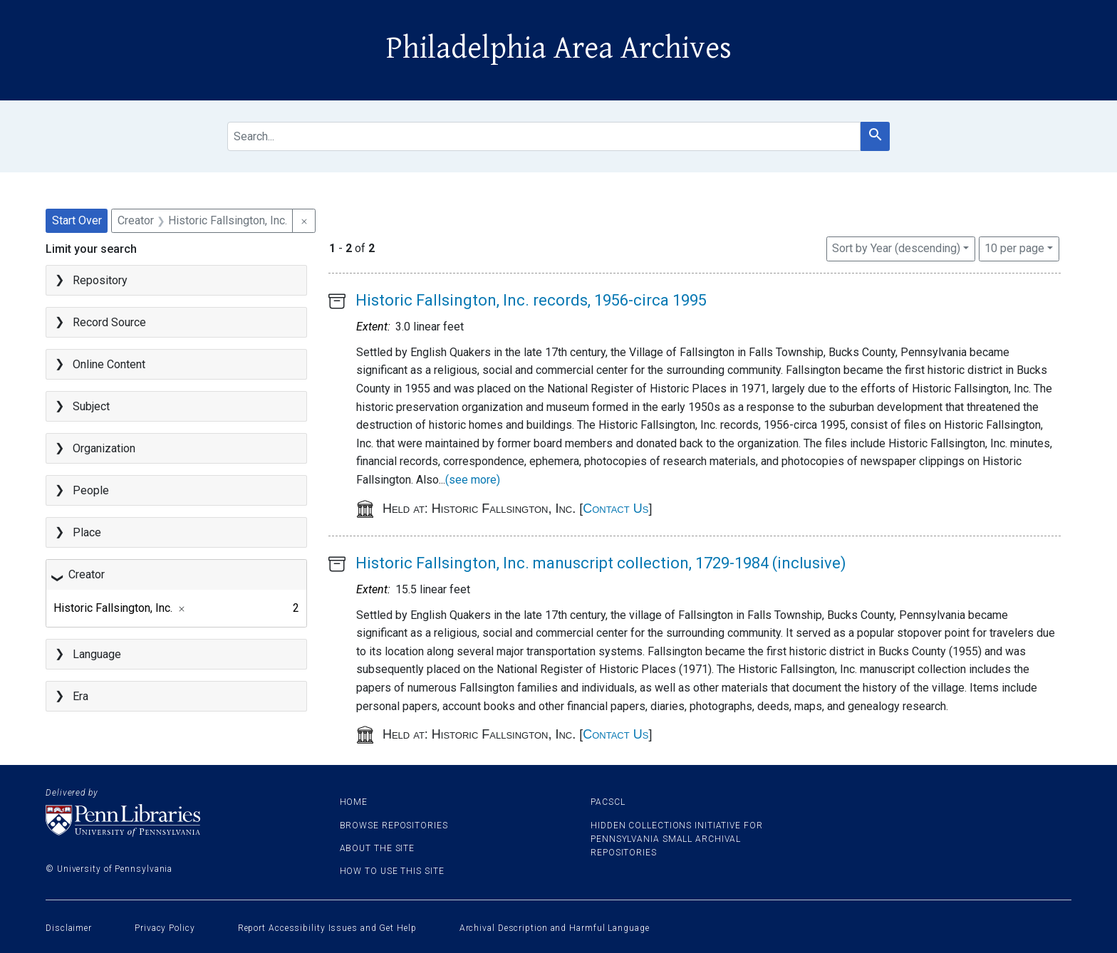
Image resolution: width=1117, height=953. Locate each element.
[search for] (544, 136)
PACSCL (608, 802)
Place (87, 532)
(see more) (472, 479)
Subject (91, 406)
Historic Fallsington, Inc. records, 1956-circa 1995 (531, 300)
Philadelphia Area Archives (559, 48)
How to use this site (392, 871)
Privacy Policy (165, 928)
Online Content (109, 364)
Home (354, 802)
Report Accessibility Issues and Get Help (327, 928)
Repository (100, 280)
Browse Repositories (394, 825)
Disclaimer (69, 928)
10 (1014, 247)
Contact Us (615, 508)
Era (80, 696)
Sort (896, 248)
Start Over (77, 220)
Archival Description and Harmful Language (554, 928)
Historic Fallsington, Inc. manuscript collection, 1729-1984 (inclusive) (600, 563)
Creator (86, 574)
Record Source (109, 322)
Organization (104, 448)
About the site (377, 848)
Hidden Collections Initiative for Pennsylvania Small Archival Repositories (677, 839)
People (91, 490)
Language (97, 654)
